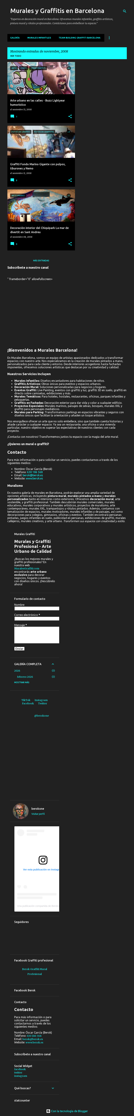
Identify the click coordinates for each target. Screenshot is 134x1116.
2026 (17, 670)
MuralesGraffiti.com (26, 568)
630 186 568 (35, 472)
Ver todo (15, 56)
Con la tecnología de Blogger (67, 1111)
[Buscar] (125, 11)
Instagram (41, 700)
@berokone (41, 715)
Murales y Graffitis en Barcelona (57, 10)
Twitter (42, 703)
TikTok (25, 700)
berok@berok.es (33, 475)
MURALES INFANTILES (39, 38)
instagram (20, 1075)
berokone (37, 808)
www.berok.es (34, 478)
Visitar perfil (38, 813)
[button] (70, 116)
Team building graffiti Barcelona (79, 38)
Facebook (28, 703)
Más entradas (41, 260)
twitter (18, 1072)
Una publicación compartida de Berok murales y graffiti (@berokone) (54, 906)
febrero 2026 (25, 676)
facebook (20, 1069)
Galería (15, 38)
